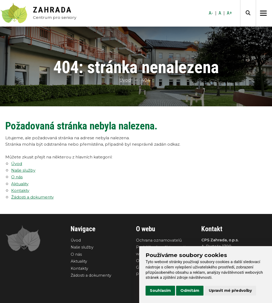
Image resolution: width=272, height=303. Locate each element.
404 (145, 80)
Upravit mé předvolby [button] (230, 290)
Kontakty (20, 190)
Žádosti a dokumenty (32, 197)
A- (211, 13)
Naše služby (23, 170)
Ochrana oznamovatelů (159, 240)
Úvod (125, 80)
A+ (229, 13)
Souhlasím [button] (160, 290)
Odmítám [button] (189, 290)
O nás (17, 176)
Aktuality (19, 183)
